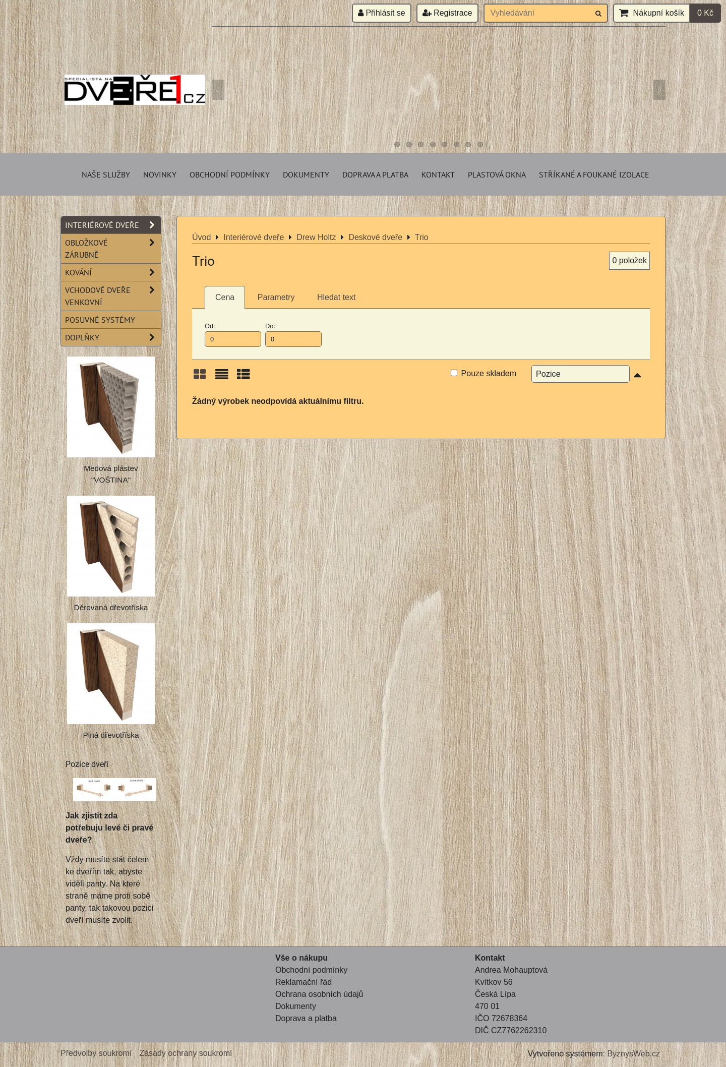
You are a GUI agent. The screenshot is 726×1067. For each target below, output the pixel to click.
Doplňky (113, 337)
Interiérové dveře (113, 224)
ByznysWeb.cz (633, 1053)
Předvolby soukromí (96, 1053)
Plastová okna (497, 174)
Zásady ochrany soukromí (185, 1053)
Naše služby (106, 174)
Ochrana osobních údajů (319, 994)
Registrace (447, 13)
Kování (113, 272)
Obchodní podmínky (230, 174)
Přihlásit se (381, 13)
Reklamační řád (303, 982)
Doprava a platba (375, 174)
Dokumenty (306, 174)
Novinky (159, 174)
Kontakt (438, 174)
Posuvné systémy (100, 320)
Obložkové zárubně (113, 248)
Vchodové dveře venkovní (113, 296)
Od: (233, 334)
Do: (293, 334)
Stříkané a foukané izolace (594, 174)
